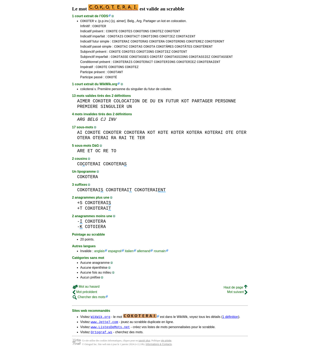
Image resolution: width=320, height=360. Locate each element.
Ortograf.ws (101, 341)
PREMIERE (87, 114)
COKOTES (125, 33)
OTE (229, 140)
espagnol (114, 258)
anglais (99, 258)
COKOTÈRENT (203, 50)
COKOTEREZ (195, 44)
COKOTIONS (149, 38)
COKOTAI (121, 50)
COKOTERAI (121, 44)
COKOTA (149, 50)
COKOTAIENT (186, 38)
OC (98, 158)
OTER (241, 140)
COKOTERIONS (165, 67)
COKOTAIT (132, 38)
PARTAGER (202, 108)
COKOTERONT (214, 44)
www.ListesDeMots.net (110, 335)
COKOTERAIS (122, 67)
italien (129, 258)
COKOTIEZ (167, 38)
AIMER (83, 108)
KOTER (177, 140)
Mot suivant (237, 299)
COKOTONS (141, 33)
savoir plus (144, 349)
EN (160, 108)
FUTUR (172, 108)
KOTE (163, 140)
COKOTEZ (156, 33)
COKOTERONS (175, 44)
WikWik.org (108, 91)
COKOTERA (157, 44)
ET (90, 158)
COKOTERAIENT (208, 67)
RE (106, 158)
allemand (143, 258)
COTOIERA (95, 234)
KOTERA (194, 140)
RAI (123, 145)
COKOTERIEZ (186, 67)
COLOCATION (127, 108)
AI (79, 140)
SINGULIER (112, 114)
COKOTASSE (119, 61)
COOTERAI (89, 171)
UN (129, 114)
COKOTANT (115, 78)
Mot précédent (85, 299)
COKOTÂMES (165, 50)
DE (145, 108)
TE (131, 145)
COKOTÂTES (183, 50)
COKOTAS (135, 50)
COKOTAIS (115, 38)
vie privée (166, 349)
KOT (185, 108)
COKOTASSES (139, 61)
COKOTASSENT (222, 61)
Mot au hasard (86, 294)
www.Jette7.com (104, 330)
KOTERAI (214, 140)
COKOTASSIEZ (199, 61)
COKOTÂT (156, 61)
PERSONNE (225, 108)
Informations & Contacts (159, 353)
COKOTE (112, 33)
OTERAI (101, 145)
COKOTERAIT (143, 67)
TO (113, 158)
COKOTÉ (111, 84)
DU (152, 108)
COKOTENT (172, 33)
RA (113, 145)
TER (141, 145)
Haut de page (235, 294)
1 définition (230, 324)
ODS (104, 16)
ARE (81, 158)
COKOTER (87, 21)
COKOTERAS (139, 44)
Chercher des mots (89, 304)
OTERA (83, 145)
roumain (160, 258)
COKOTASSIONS (176, 61)
